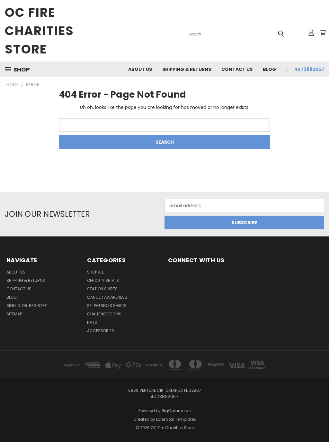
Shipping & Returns (186, 69)
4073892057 (309, 69)
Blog (269, 69)
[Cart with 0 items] (322, 32)
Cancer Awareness (107, 297)
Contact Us (237, 69)
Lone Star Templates (176, 419)
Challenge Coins (104, 314)
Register (38, 305)
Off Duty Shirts (103, 280)
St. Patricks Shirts (107, 305)
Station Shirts (102, 289)
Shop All (95, 272)
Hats (92, 322)
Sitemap (14, 314)
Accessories (100, 330)
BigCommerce (176, 410)
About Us (140, 69)
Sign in (13, 305)
